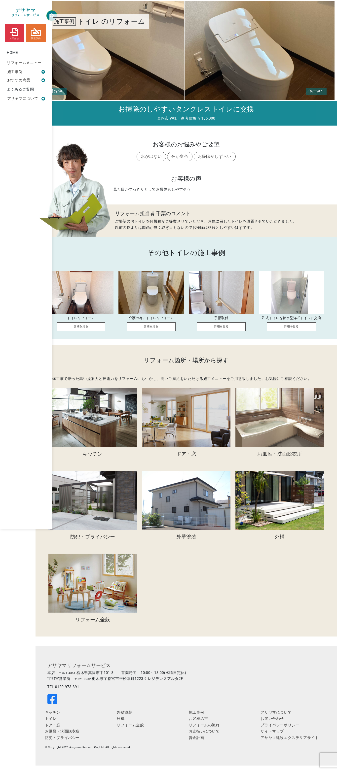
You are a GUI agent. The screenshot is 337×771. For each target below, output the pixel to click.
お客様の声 (206, 725)
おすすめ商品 (26, 81)
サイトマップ (275, 738)
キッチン (71, 718)
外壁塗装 (138, 718)
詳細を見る (89, 329)
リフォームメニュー (24, 63)
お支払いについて (212, 738)
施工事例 (26, 72)
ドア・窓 (71, 731)
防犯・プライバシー (81, 744)
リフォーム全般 (143, 731)
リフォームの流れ (212, 731)
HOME (12, 53)
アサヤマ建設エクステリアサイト (292, 744)
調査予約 (36, 33)
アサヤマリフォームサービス (99, 671)
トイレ (69, 725)
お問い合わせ (275, 725)
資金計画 (204, 744)
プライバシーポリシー (282, 731)
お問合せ (14, 33)
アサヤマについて (26, 100)
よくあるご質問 (20, 90)
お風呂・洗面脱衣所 (81, 738)
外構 (134, 725)
